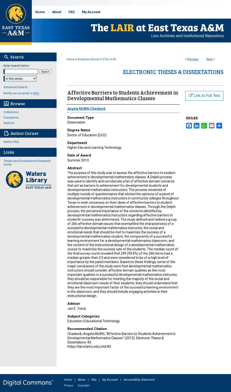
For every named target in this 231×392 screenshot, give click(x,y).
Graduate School (88, 59)
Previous (192, 59)
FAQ (94, 379)
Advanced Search (16, 87)
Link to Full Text (204, 96)
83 (114, 59)
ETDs (106, 59)
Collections (11, 112)
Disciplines (11, 117)
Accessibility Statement (139, 379)
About (82, 379)
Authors (9, 123)
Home (70, 59)
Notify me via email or (21, 93)
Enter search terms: (16, 65)
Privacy (69, 385)
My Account (110, 379)
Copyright (83, 385)
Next (209, 59)
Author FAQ (11, 142)
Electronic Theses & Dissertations (173, 72)
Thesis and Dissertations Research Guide (27, 162)
